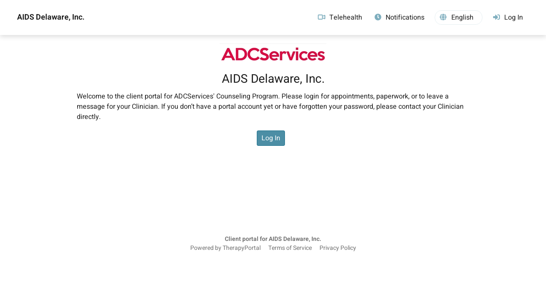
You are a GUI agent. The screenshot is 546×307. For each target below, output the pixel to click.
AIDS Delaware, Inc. (50, 17)
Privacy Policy (337, 248)
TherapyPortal (242, 248)
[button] (458, 17)
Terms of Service (290, 248)
